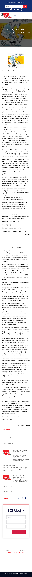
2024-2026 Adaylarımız (18, 475)
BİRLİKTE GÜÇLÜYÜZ (8, 443)
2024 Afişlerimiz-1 (7, 492)
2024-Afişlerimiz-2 (7, 486)
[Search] (25, 6)
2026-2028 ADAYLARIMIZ (9, 465)
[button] (15, 15)
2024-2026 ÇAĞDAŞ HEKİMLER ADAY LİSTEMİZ (14, 438)
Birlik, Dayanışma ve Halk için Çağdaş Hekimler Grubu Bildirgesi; (20, 451)
